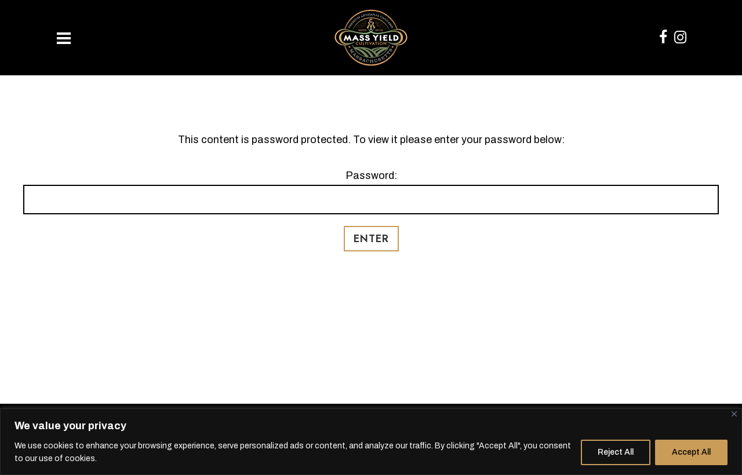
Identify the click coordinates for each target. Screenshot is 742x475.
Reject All (616, 452)
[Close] (734, 413)
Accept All (691, 452)
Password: (371, 192)
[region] (371, 441)
